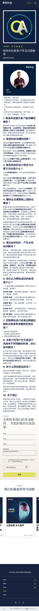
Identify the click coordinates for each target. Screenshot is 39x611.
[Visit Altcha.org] (26, 474)
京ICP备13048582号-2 (24, 606)
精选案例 (6, 576)
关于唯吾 (6, 581)
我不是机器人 (11, 474)
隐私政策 (23, 468)
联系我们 (26, 4)
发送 (19, 481)
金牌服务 (6, 571)
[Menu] (35, 4)
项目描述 (6, 453)
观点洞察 (6, 586)
